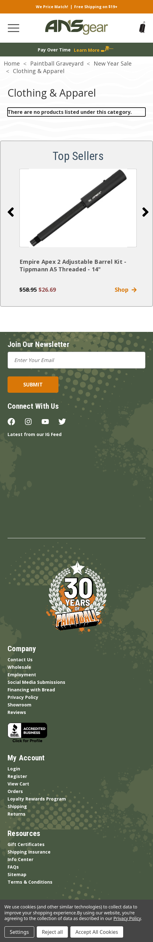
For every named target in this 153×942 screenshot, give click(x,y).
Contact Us (20, 660)
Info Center (20, 859)
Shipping (17, 806)
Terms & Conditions (30, 882)
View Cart (18, 784)
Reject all (52, 932)
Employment (22, 675)
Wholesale (19, 667)
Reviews (17, 712)
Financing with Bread (31, 690)
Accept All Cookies (96, 932)
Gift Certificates (26, 844)
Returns (16, 814)
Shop (126, 289)
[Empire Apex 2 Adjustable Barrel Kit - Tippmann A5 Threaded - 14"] (78, 208)
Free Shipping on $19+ (95, 6)
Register (17, 776)
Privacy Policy (23, 697)
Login (14, 769)
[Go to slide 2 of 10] (145, 212)
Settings (19, 932)
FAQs (13, 867)
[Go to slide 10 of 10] (11, 212)
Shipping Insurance (29, 852)
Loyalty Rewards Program (37, 799)
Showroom (19, 705)
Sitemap (17, 874)
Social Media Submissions (36, 682)
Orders (15, 791)
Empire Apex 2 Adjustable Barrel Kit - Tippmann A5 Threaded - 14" (72, 265)
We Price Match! (52, 6)
